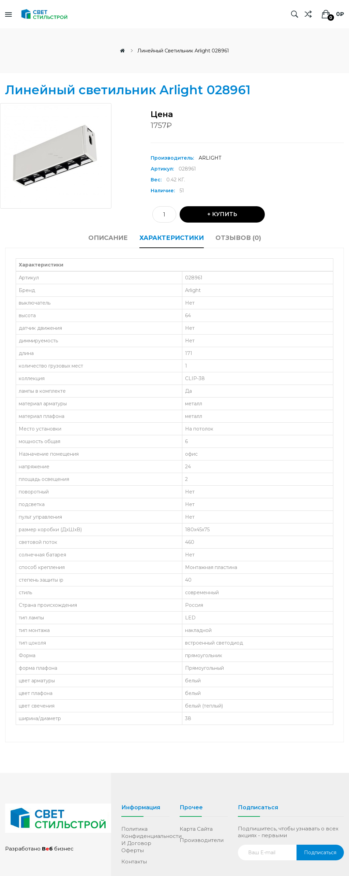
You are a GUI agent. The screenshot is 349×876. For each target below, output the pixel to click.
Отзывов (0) (238, 238)
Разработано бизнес (39, 848)
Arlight (210, 158)
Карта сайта (196, 829)
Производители (202, 840)
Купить (224, 214)
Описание (108, 238)
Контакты (134, 861)
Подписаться (320, 852)
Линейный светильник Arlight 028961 (183, 51)
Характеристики (171, 238)
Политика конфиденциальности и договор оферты (145, 840)
